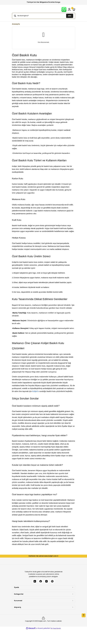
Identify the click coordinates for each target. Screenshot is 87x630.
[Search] (43, 16)
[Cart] (73, 9)
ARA (69, 16)
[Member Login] (69, 9)
